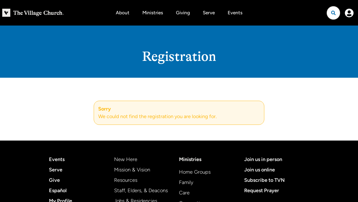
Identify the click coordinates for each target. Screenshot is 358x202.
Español (58, 190)
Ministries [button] (152, 12)
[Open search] (333, 13)
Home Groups (195, 172)
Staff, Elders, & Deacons (141, 190)
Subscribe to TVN (264, 180)
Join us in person (263, 159)
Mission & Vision (132, 170)
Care (184, 193)
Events (235, 12)
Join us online (259, 170)
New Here (125, 159)
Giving (183, 12)
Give (54, 180)
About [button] (122, 12)
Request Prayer (261, 190)
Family (186, 182)
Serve (209, 12)
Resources (125, 180)
